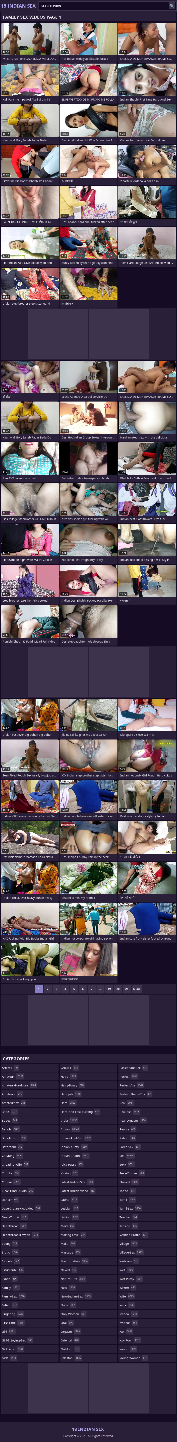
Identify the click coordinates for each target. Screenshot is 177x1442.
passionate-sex (133, 1068)
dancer (10, 1200)
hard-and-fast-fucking (80, 1112)
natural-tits (73, 1279)
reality (127, 1129)
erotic (10, 1252)
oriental (70, 1340)
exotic (10, 1279)
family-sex (14, 1296)
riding (127, 1138)
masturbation (75, 1261)
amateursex (14, 1103)
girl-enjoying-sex (17, 1340)
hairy (69, 1076)
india (69, 1120)
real (126, 1103)
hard (69, 1103)
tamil (127, 1200)
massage (71, 1252)
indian (70, 1129)
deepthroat (14, 1226)
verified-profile (133, 1235)
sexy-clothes (132, 1173)
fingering (13, 1314)
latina (69, 1200)
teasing (128, 1226)
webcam (129, 1261)
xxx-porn (130, 1340)
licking (70, 1217)
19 (109, 989)
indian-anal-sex (76, 1138)
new (68, 1288)
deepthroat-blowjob (20, 1235)
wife (127, 1296)
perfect (128, 1076)
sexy (127, 1164)
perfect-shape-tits (135, 1094)
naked (69, 1270)
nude (68, 1305)
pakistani (71, 1358)
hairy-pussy (73, 1085)
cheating (12, 1156)
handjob (71, 1094)
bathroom (12, 1147)
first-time (13, 1323)
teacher (128, 1217)
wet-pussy (131, 1279)
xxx (126, 1331)
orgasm (71, 1331)
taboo (127, 1191)
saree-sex (130, 1147)
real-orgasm (133, 1120)
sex (127, 1156)
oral (67, 1323)
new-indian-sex (76, 1296)
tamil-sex (130, 1208)
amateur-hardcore (19, 1085)
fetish (10, 1305)
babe (10, 1112)
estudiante (13, 1270)
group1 (70, 1068)
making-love (73, 1235)
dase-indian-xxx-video (21, 1208)
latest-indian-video (78, 1191)
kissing (69, 1173)
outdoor (70, 1349)
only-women (74, 1314)
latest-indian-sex (77, 1182)
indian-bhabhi (75, 1156)
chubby (11, 1173)
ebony (10, 1244)
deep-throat (15, 1217)
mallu (68, 1244)
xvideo (128, 1314)
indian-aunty (74, 1147)
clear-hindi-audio (18, 1191)
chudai (11, 1182)
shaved (129, 1182)
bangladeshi (14, 1138)
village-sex (131, 1252)
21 (126, 989)
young (128, 1349)
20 (118, 989)
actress (10, 1068)
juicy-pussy (72, 1164)
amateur (13, 1076)
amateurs (12, 1094)
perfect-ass (131, 1085)
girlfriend (13, 1349)
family (11, 1288)
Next (137, 989)
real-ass (129, 1112)
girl (9, 1331)
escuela (11, 1261)
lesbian (70, 1208)
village (128, 1244)
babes (10, 1120)
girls (9, 1358)
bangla (11, 1129)
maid (68, 1226)
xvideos (128, 1323)
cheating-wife (15, 1164)
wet (126, 1270)
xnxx (127, 1305)
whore (127, 1288)
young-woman (133, 1358)
